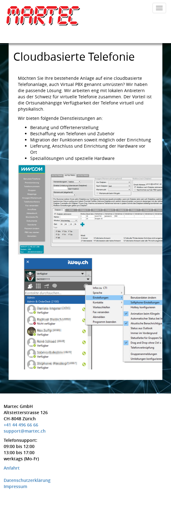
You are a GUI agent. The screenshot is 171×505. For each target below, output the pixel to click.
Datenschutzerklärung (27, 480)
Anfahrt (12, 468)
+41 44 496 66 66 (21, 425)
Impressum (15, 486)
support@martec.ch (25, 431)
